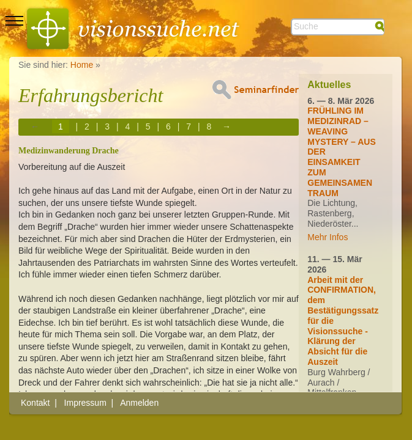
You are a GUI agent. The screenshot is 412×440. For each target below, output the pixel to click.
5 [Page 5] (148, 126)
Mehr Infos (327, 237)
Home (81, 65)
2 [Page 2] (86, 126)
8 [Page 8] (208, 126)
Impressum (85, 403)
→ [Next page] (226, 126)
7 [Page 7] (188, 126)
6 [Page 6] (168, 126)
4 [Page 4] (127, 126)
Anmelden (139, 403)
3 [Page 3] (107, 126)
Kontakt (35, 403)
